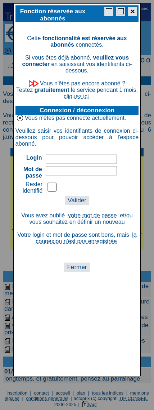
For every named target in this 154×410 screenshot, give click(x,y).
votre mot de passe (92, 215)
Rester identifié (32, 187)
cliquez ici (76, 96)
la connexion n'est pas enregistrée (86, 238)
